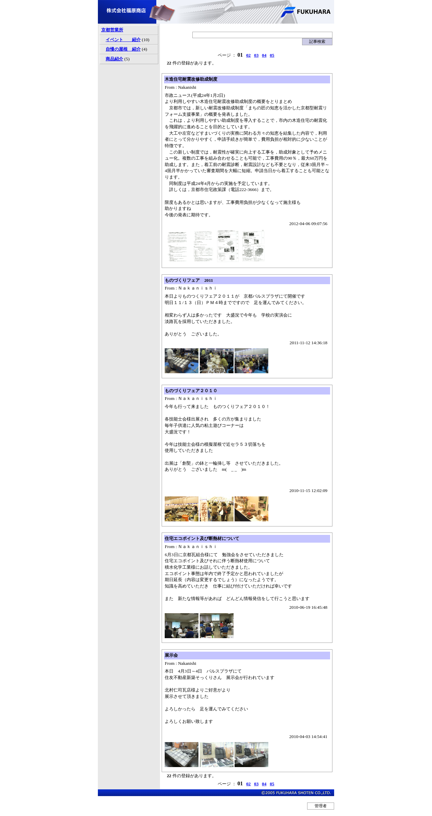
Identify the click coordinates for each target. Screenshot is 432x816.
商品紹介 (114, 58)
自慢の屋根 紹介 (123, 49)
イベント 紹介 (123, 39)
